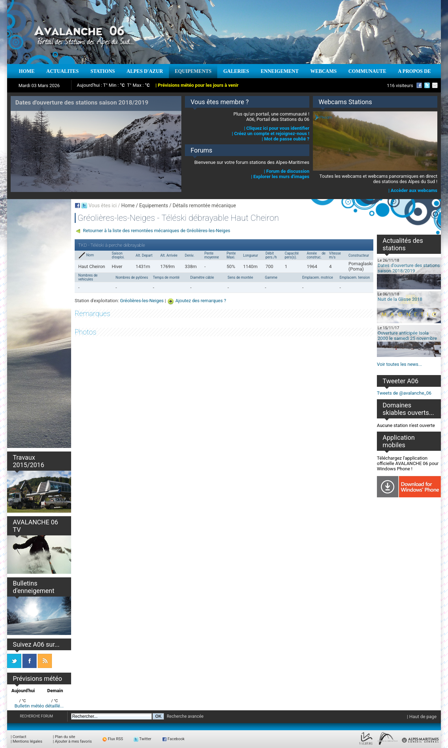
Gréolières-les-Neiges (142, 300)
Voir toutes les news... (399, 364)
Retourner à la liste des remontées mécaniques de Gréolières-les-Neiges (156, 230)
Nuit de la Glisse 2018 (400, 299)
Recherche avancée (185, 716)
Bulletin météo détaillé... (39, 706)
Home (128, 205)
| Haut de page (422, 716)
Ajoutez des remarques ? (200, 300)
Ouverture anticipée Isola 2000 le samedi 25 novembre (407, 335)
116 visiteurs (400, 85)
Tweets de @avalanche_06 (404, 393)
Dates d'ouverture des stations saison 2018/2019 (409, 268)
